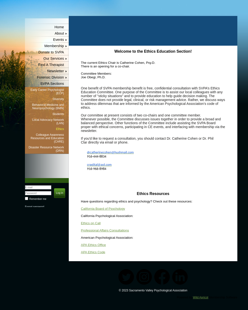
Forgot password (34, 206)
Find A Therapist (51, 65)
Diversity (58, 99)
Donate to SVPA (51, 52)
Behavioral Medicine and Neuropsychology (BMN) (48, 106)
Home (59, 27)
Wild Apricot (200, 297)
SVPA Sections (52, 84)
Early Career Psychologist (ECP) (47, 91)
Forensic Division (50, 77)
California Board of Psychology (103, 208)
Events (58, 40)
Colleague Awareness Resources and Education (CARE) (47, 138)
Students (58, 114)
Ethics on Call (91, 223)
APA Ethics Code (93, 252)
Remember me (37, 198)
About (59, 33)
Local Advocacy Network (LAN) (48, 121)
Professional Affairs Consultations (105, 230)
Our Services (53, 58)
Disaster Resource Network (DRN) (46, 149)
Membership (54, 46)
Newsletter (55, 71)
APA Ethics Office (93, 245)
